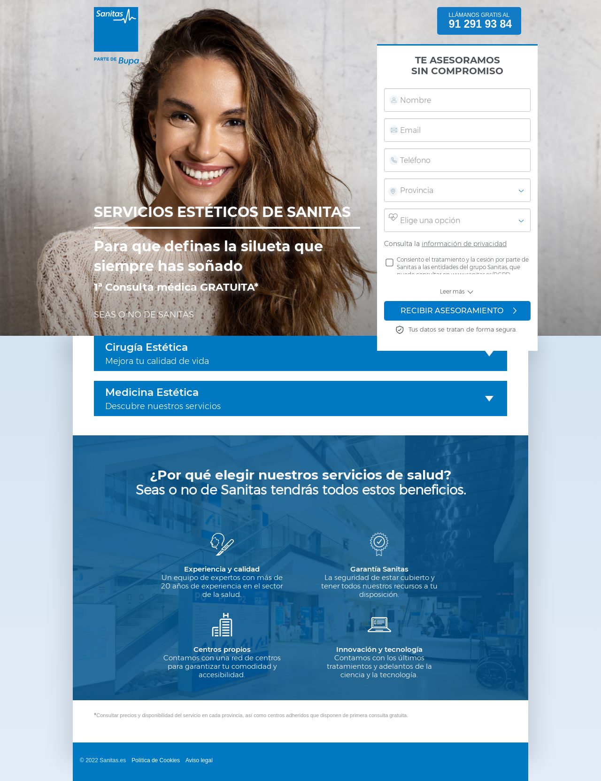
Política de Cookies (155, 760)
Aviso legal (199, 760)
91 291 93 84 (480, 24)
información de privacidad (464, 244)
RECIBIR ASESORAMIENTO (458, 310)
